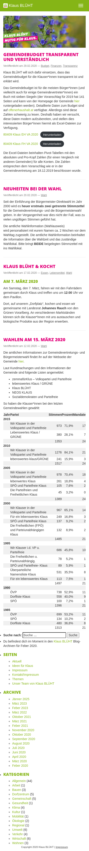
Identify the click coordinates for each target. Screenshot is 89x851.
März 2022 (19, 712)
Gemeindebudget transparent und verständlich (41, 56)
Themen (17, 679)
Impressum (19, 670)
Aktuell (16, 661)
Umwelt (17, 829)
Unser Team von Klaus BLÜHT (33, 683)
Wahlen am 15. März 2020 (34, 340)
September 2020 (23, 739)
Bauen (16, 790)
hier (76, 101)
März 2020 (19, 761)
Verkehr (17, 834)
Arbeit (16, 785)
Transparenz (70, 65)
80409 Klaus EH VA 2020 (20, 134)
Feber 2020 (20, 765)
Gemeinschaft (21, 798)
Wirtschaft (19, 838)
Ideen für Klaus (22, 666)
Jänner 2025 (20, 699)
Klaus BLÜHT (18, 5)
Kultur (16, 812)
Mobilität (18, 816)
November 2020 (23, 730)
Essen (44, 272)
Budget (45, 65)
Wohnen (18, 843)
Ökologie (18, 821)
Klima (16, 807)
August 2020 (21, 743)
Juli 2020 (18, 748)
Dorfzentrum (20, 794)
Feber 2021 (20, 725)
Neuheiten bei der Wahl (32, 189)
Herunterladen (52, 134)
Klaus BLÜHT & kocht (29, 266)
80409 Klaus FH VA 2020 (20, 144)
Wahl (44, 195)
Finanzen (56, 65)
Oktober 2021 (21, 717)
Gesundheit (20, 803)
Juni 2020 (19, 752)
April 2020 (19, 756)
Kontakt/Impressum (25, 674)
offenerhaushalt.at (20, 110)
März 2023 (19, 703)
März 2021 (19, 721)
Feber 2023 (20, 708)
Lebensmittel (57, 272)
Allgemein (19, 781)
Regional (18, 825)
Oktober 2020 (21, 734)
